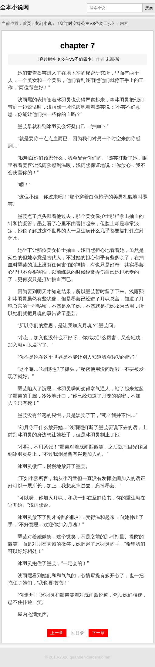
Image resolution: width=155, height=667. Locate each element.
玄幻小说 (43, 23)
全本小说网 (14, 7)
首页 (27, 23)
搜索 (149, 7)
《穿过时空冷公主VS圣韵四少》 (86, 23)
